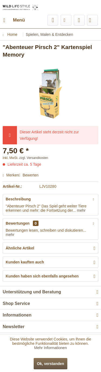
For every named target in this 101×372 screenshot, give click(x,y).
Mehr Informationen (50, 348)
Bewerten (29, 175)
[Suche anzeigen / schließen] (52, 20)
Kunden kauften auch (25, 262)
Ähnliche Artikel (20, 248)
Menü (14, 19)
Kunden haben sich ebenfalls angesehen (42, 276)
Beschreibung (18, 199)
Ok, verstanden (50, 363)
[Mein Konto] (79, 20)
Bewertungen (18, 223)
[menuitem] (13, 20)
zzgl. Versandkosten (33, 158)
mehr (81, 210)
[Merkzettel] (66, 20)
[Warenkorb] (92, 20)
